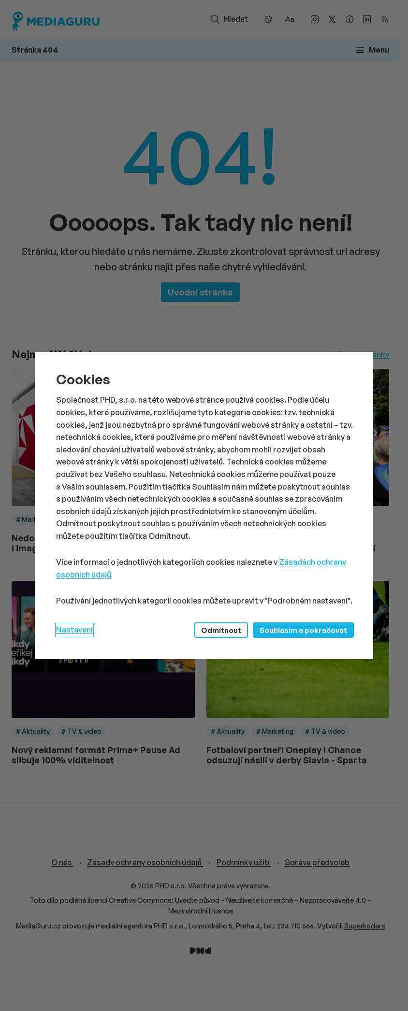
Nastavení (74, 629)
